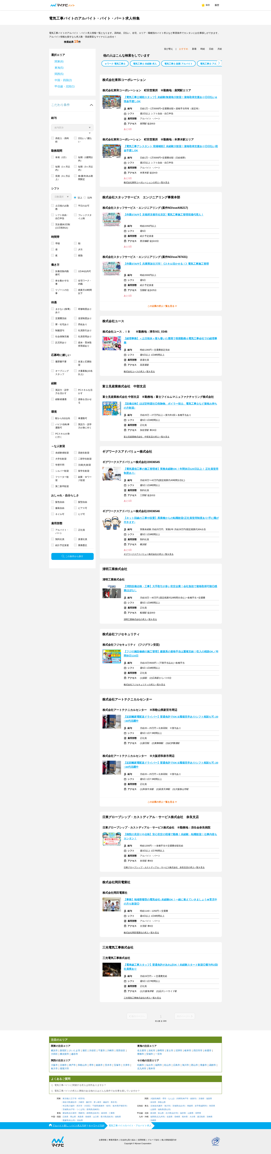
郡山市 (194, 1065)
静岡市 (160, 1050)
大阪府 (153, 1099)
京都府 (201, 1099)
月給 (219, 49)
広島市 (176, 1065)
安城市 (149, 1054)
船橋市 (101, 1106)
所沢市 (79, 1106)
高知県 (80, 1120)
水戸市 (72, 1109)
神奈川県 (66, 1102)
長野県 (198, 1113)
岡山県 (73, 1117)
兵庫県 (179, 1099)
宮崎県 (209, 1117)
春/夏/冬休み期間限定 (85, 190)
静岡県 (89, 1113)
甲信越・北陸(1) (65, 86)
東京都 (65, 1099)
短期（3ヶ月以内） (85, 181)
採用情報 (142, 1140)
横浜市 (54, 1050)
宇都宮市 (123, 1106)
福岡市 (158, 1065)
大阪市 (54, 1065)
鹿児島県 (201, 1117)
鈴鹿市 (208, 1050)
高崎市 (96, 1109)
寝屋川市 (64, 1068)
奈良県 (153, 1102)
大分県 (192, 1117)
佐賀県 (169, 1117)
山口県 (96, 1117)
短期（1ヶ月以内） (62, 181)
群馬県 (89, 1109)
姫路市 (99, 1065)
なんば (171, 1099)
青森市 (203, 1065)
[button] (219, 63)
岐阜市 (187, 1050)
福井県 (183, 1113)
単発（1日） (61, 169)
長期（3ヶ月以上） (62, 190)
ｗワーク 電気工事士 (115, 63)
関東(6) (59, 61)
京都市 (63, 1065)
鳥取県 (80, 1117)
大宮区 (87, 1106)
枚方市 (54, 1068)
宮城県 (175, 1106)
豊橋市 (140, 1054)
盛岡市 (204, 1106)
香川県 (103, 1117)
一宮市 (158, 1054)
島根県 (88, 1117)
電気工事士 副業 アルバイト (178, 63)
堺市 (91, 1065)
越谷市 (74, 1054)
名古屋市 (141, 1050)
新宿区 (63, 1050)
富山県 (161, 1113)
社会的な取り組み (128, 1140)
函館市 (212, 1065)
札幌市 (140, 1065)
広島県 (65, 1117)
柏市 (108, 1106)
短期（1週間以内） (85, 171)
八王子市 (73, 1099)
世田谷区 (120, 1050)
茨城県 (65, 1109)
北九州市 (141, 1068)
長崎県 (177, 1117)
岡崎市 (81, 1113)
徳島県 (118, 1117)
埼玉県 (65, 1106)
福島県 (161, 1109)
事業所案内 (113, 1140)
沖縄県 (153, 1120)
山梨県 (190, 1113)
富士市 (169, 1050)
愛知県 (65, 1113)
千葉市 (101, 1050)
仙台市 (149, 1065)
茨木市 (108, 1065)
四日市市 (197, 1050)
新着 (194, 49)
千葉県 (95, 1106)
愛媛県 (65, 1120)
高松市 (110, 1117)
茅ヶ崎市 (97, 1102)
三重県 (112, 1113)
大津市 (126, 1065)
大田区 (54, 1054)
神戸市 (72, 1065)
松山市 (167, 1065)
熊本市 (151, 1068)
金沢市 (175, 1113)
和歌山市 (82, 1065)
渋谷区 (92, 1050)
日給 (211, 49)
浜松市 (151, 1050)
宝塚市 (117, 1065)
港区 (84, 1050)
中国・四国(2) (63, 80)
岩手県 (197, 1106)
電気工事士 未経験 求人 (145, 63)
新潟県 (153, 1113)
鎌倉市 (106, 1102)
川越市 (72, 1106)
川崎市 (110, 1050)
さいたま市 (74, 1050)
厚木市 (113, 1102)
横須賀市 (64, 1054)
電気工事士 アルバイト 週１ (214, 63)
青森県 (190, 1106)
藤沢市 (89, 1102)
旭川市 (185, 1065)
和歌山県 (162, 1102)
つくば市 (80, 1109)
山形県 (153, 1109)
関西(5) (59, 73)
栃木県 (115, 1106)
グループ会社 (153, 1140)
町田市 (81, 1099)
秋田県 (212, 1106)
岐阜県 (104, 1113)
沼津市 (178, 1050)
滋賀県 (209, 1099)
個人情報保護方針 (169, 1140)
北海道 (153, 1106)
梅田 (159, 1099)
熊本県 (185, 1117)
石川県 (168, 1113)
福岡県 (153, 1117)
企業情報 (102, 1140)
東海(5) (59, 67)
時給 (202, 49)
